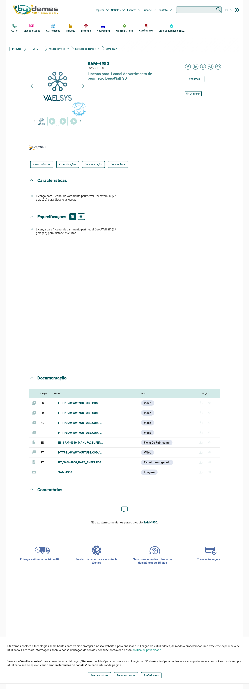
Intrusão (70, 27)
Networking (103, 27)
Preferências (151, 675)
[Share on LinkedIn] (195, 66)
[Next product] (83, 86)
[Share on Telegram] (211, 66)
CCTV (14, 27)
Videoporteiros (32, 27)
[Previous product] (32, 86)
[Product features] (72, 216)
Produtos (16, 48)
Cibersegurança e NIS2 (172, 27)
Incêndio (86, 27)
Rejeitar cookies (126, 675)
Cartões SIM (146, 27)
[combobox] (199, 9)
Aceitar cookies (99, 675)
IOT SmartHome (124, 27)
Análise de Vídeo (57, 48)
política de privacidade (146, 650)
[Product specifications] (81, 216)
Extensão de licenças (85, 48)
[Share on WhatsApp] (218, 66)
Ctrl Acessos (53, 27)
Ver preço (194, 79)
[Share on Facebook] (188, 66)
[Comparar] (193, 93)
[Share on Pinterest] (203, 66)
